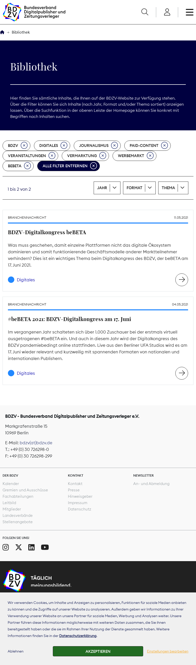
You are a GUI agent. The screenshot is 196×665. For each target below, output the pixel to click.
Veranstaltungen (31, 156)
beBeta (19, 166)
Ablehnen (15, 651)
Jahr (102, 187)
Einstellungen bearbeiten (167, 651)
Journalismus (98, 146)
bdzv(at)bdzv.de (36, 443)
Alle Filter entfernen (70, 166)
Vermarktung (86, 156)
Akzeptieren (98, 651)
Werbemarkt (136, 156)
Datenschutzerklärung (77, 635)
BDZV (18, 146)
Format (134, 187)
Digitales (53, 146)
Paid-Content (149, 146)
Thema (168, 187)
